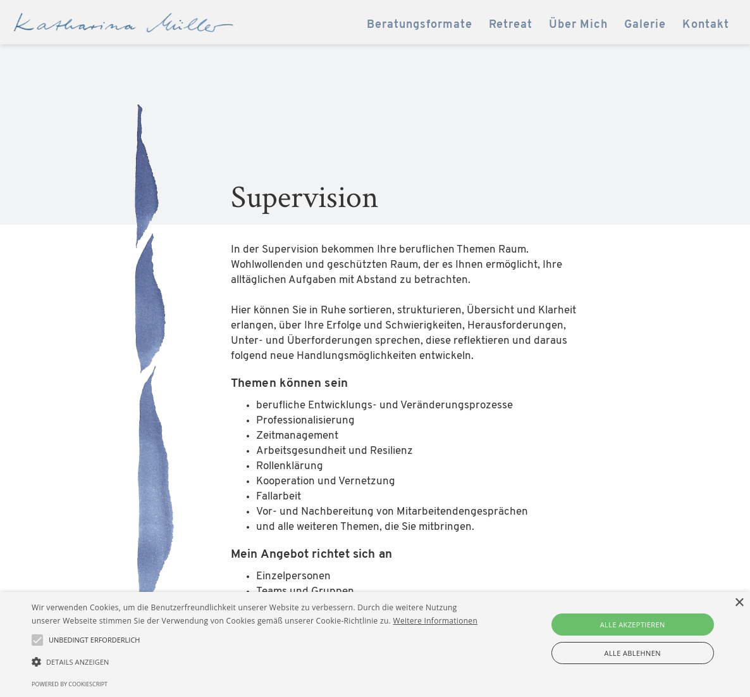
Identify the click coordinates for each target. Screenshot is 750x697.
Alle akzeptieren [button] (632, 624)
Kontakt (705, 25)
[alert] (375, 644)
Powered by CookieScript (70, 684)
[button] (255, 662)
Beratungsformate (419, 25)
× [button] (739, 603)
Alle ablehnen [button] (633, 653)
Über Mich (578, 25)
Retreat (510, 25)
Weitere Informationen (435, 620)
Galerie (645, 25)
